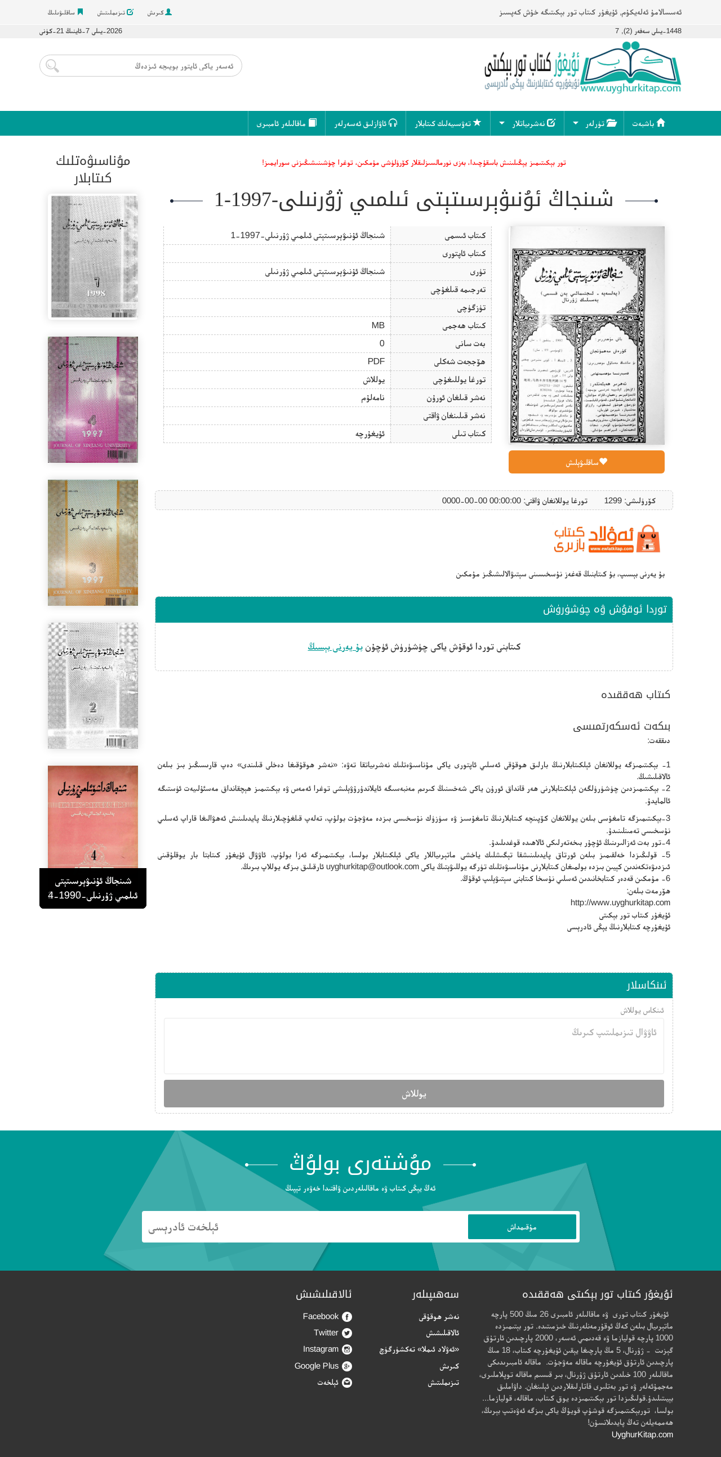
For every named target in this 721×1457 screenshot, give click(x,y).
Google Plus (323, 1366)
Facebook (327, 1316)
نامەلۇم (373, 397)
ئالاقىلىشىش (442, 1332)
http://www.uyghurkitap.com (620, 902)
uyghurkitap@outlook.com (372, 866)
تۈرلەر (600, 123)
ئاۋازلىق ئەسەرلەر (365, 123)
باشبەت (649, 123)
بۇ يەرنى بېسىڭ (335, 646)
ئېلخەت (335, 1382)
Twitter (333, 1333)
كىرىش (160, 12)
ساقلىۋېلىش (586, 462)
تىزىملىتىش (115, 12)
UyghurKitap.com (642, 1434)
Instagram (327, 1349)
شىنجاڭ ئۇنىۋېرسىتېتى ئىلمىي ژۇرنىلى (325, 271)
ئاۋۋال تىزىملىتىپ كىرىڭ (414, 1046)
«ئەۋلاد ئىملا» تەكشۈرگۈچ (419, 1348)
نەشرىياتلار (533, 123)
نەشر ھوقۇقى (439, 1316)
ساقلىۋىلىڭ (65, 12)
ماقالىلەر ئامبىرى (287, 123)
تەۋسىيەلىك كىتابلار (448, 123)
